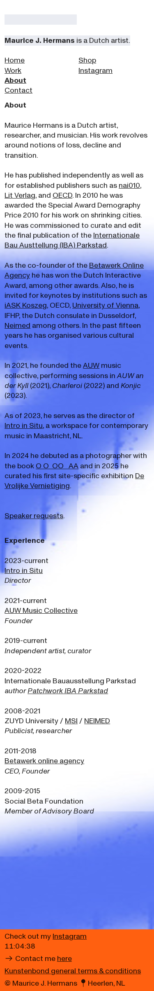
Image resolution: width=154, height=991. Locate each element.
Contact (18, 90)
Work (13, 70)
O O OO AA (57, 466)
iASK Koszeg (26, 305)
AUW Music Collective (41, 610)
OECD (62, 195)
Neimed (17, 325)
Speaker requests (34, 516)
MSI (71, 721)
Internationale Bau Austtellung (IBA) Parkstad (72, 240)
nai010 (129, 185)
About (15, 80)
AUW (91, 365)
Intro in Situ (24, 426)
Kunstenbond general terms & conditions (73, 971)
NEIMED (97, 721)
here (64, 959)
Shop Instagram (95, 65)
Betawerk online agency (44, 761)
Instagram (70, 936)
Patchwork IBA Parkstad (68, 691)
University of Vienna (105, 305)
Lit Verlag (20, 195)
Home (15, 60)
